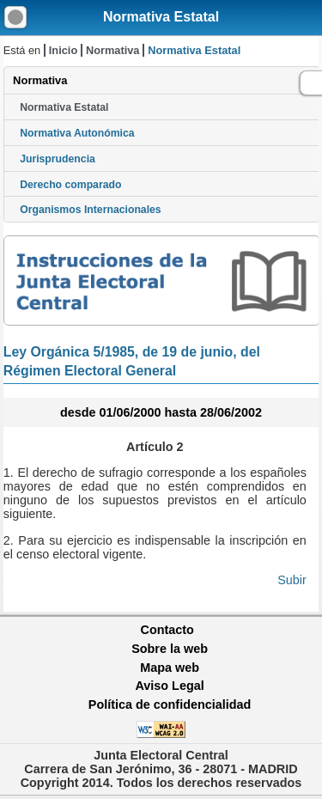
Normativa (113, 50)
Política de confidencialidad (170, 704)
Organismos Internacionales (90, 210)
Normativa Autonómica (77, 133)
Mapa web (169, 667)
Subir (292, 580)
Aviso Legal (169, 685)
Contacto (167, 630)
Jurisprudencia (57, 159)
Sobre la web (169, 649)
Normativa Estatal (161, 16)
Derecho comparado (70, 185)
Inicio (63, 50)
